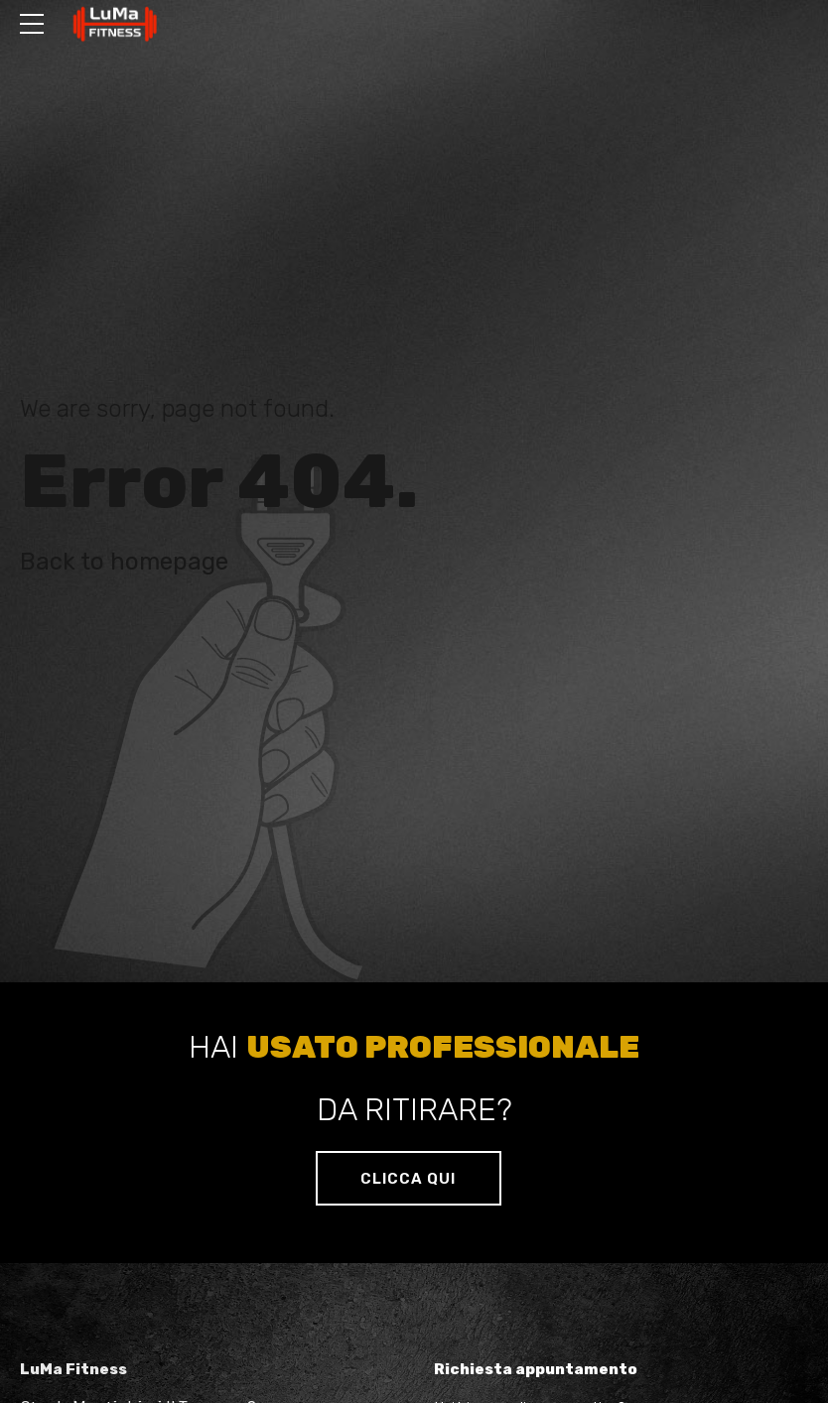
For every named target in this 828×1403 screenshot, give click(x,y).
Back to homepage (124, 561)
